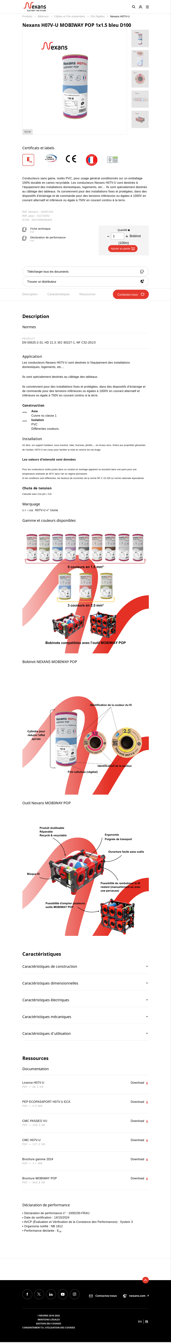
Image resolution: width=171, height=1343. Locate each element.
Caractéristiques (58, 295)
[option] (32, 160)
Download (140, 1084)
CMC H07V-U (31, 1141)
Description (30, 295)
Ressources (87, 295)
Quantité (124, 230)
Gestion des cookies (48, 1324)
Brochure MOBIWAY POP (39, 1179)
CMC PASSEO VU (34, 1121)
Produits (27, 16)
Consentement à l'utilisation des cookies (48, 1328)
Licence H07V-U (33, 1083)
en (140, 1322)
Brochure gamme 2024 (37, 1160)
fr (146, 1322)
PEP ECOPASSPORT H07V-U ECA (46, 1102)
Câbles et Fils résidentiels (70, 16)
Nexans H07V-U (120, 16)
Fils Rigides (97, 16)
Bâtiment (43, 16)
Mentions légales (49, 1320)
